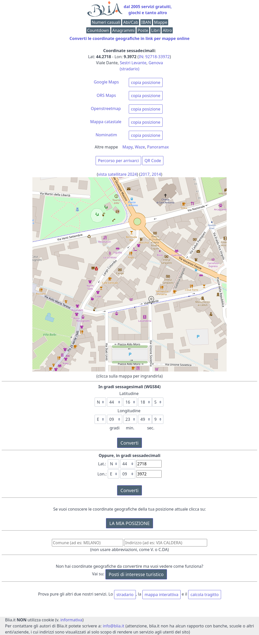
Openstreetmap (106, 108)
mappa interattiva (162, 594)
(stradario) (129, 69)
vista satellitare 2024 (117, 174)
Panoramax (158, 147)
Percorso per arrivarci (118, 160)
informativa (71, 620)
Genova (155, 62)
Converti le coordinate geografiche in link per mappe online (129, 38)
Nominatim (106, 135)
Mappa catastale (105, 121)
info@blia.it (113, 626)
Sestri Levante (133, 62)
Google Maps (106, 82)
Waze (140, 147)
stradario (125, 594)
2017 (145, 174)
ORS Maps (106, 95)
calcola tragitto (204, 594)
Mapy (127, 147)
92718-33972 (157, 56)
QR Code (152, 160)
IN (141, 56)
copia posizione (145, 82)
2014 (156, 174)
